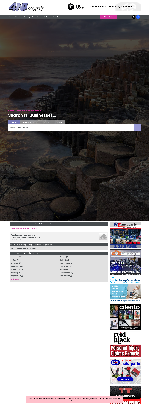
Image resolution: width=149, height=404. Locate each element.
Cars (33, 17)
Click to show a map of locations (23, 248)
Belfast (13, 260)
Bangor (63, 257)
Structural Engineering (30, 229)
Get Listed (54, 17)
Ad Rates (45, 17)
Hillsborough (16, 269)
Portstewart (65, 276)
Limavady (14, 273)
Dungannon (15, 266)
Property (27, 17)
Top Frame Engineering (23, 235)
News (71, 17)
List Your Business (109, 17)
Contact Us (63, 17)
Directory (18, 17)
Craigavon (15, 263)
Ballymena (15, 257)
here (110, 399)
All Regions (15, 279)
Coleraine (64, 260)
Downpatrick (65, 263)
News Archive (80, 17)
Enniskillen (64, 266)
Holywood (64, 269)
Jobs (38, 17)
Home (11, 17)
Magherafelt (16, 276)
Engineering (19, 229)
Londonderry (65, 273)
